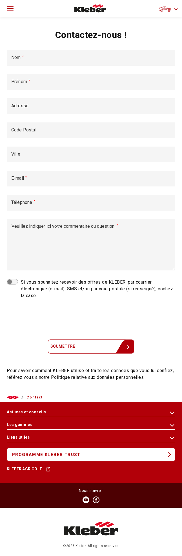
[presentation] (91, 318)
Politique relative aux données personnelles (97, 377)
